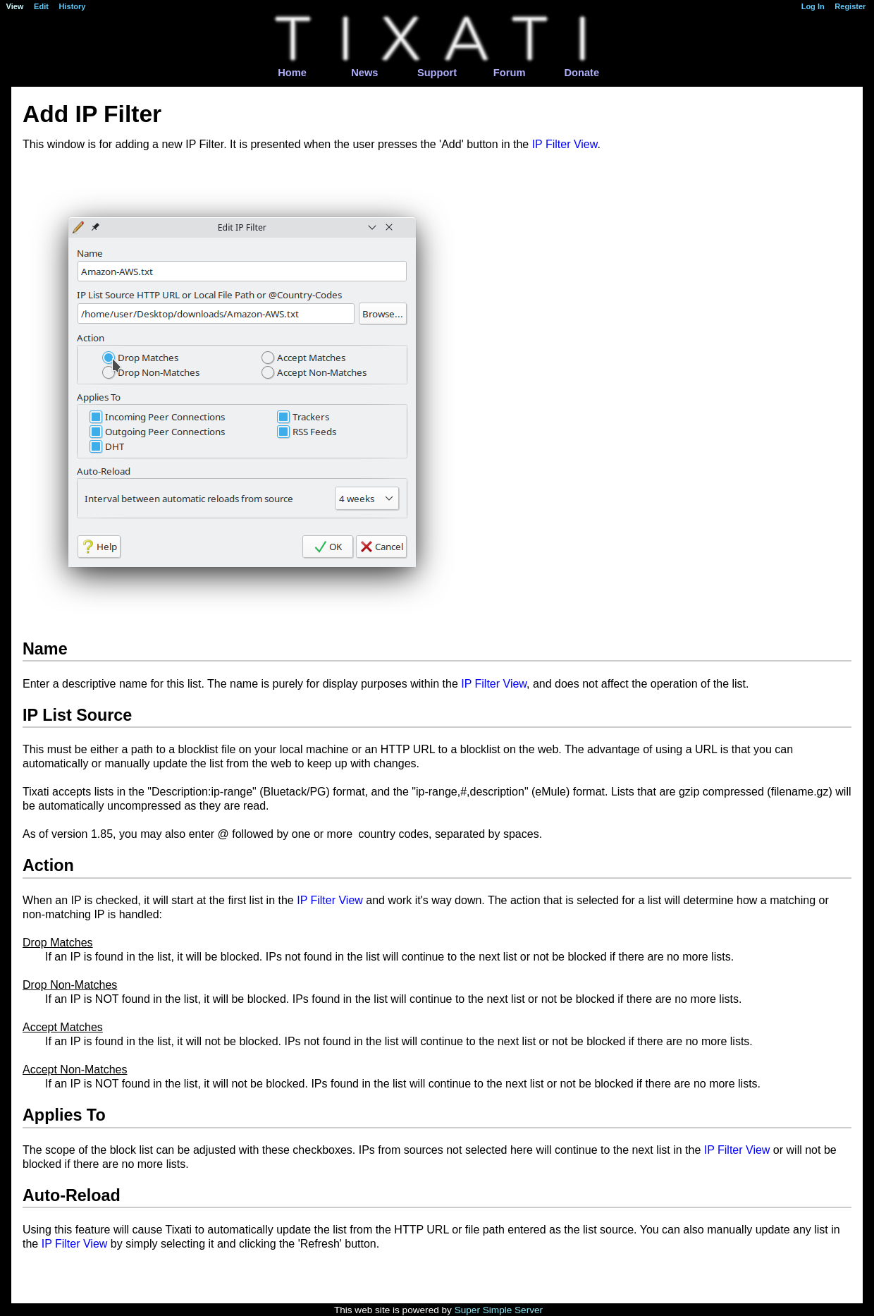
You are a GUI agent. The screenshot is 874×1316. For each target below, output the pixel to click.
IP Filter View (565, 144)
